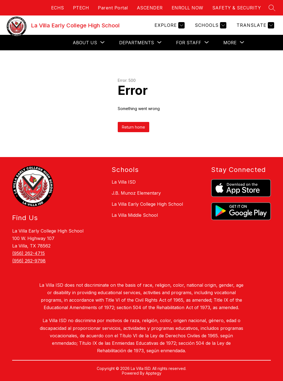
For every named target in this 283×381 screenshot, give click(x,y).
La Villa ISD (124, 182)
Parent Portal (113, 8)
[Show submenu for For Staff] (188, 42)
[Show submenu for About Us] (85, 42)
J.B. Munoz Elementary (136, 193)
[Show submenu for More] (230, 42)
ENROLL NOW (187, 8)
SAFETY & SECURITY (236, 8)
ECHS (57, 8)
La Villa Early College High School (147, 204)
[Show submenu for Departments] (136, 42)
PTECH (81, 8)
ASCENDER (150, 8)
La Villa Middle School (135, 215)
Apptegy (153, 373)
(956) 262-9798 (29, 260)
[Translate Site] (254, 25)
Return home (133, 127)
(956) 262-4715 (28, 253)
